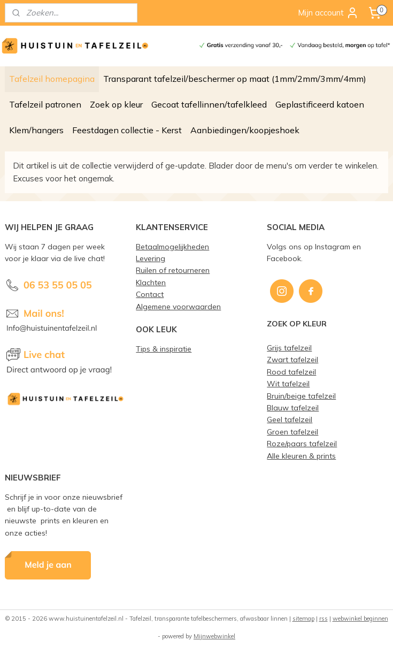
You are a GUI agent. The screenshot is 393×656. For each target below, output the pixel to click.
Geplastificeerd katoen (319, 104)
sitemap (303, 618)
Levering (150, 258)
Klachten (151, 282)
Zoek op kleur (116, 104)
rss (323, 618)
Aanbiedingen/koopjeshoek (244, 130)
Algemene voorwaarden (178, 306)
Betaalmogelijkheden (172, 246)
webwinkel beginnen (360, 618)
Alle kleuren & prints (301, 455)
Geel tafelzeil (289, 419)
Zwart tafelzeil (292, 359)
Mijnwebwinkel (214, 636)
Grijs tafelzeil (289, 347)
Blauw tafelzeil (293, 407)
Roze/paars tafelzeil (302, 443)
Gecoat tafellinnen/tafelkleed (209, 104)
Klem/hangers (36, 130)
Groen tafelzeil (292, 431)
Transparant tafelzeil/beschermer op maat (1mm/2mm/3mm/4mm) (234, 78)
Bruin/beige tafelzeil (301, 395)
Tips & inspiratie (163, 348)
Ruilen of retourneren (173, 269)
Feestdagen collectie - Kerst (127, 130)
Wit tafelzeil (288, 383)
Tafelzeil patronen (45, 104)
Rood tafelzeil (291, 371)
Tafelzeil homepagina (52, 78)
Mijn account (328, 12)
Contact (150, 294)
